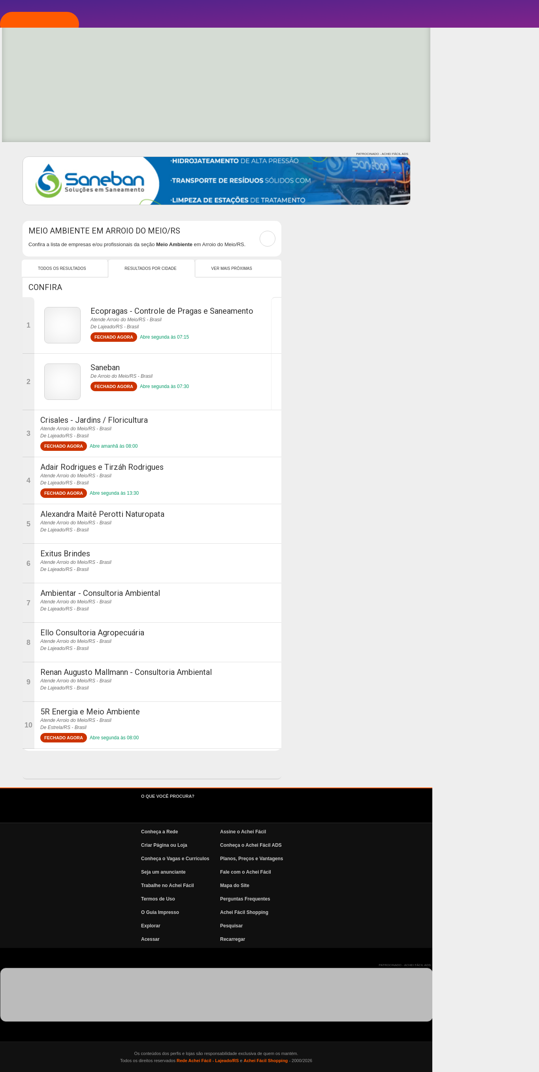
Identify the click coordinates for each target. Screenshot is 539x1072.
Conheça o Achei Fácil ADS (357, 845)
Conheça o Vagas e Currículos (282, 858)
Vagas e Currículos (61, 176)
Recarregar (339, 939)
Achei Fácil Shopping (351, 912)
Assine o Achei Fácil (350, 832)
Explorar (46, 129)
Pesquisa (45, 152)
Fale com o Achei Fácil (352, 872)
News (39, 200)
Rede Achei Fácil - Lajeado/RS (314, 1060)
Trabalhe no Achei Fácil (274, 885)
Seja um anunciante (270, 872)
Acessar (257, 939)
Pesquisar (338, 926)
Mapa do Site (341, 885)
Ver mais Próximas (338, 268)
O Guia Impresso (267, 912)
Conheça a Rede (266, 832)
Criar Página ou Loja (271, 845)
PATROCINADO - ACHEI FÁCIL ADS (489, 154)
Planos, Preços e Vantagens (358, 858)
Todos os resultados (169, 268)
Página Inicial (53, 81)
